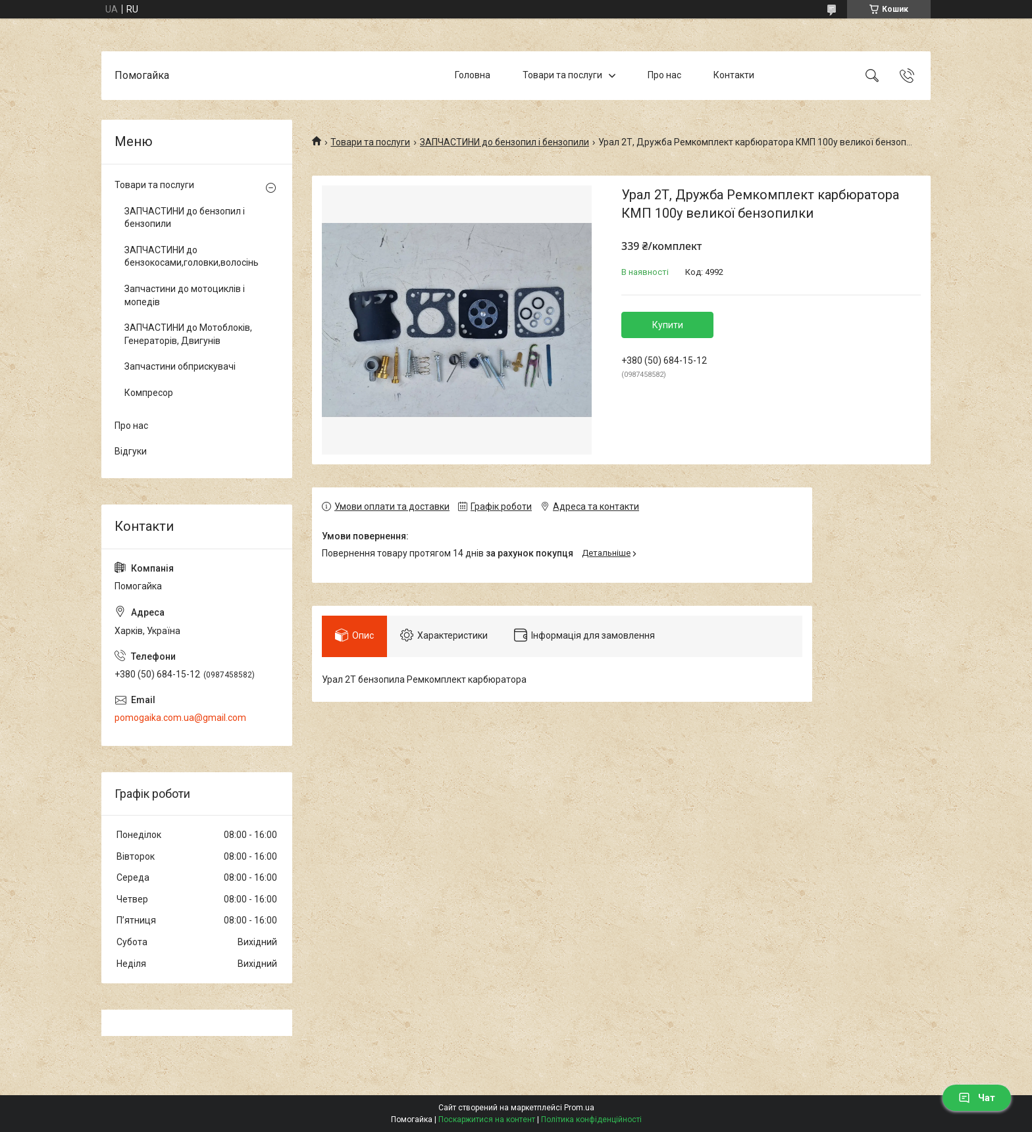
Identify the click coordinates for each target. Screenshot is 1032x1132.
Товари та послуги (562, 75)
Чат (976, 1098)
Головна (472, 75)
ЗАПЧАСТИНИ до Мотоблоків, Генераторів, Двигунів (188, 334)
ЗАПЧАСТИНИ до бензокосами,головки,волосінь (191, 256)
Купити (667, 325)
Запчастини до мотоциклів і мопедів (184, 295)
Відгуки (131, 451)
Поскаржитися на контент (486, 1119)
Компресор (148, 392)
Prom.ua (579, 1107)
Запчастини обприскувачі (180, 366)
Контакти (733, 75)
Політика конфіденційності (591, 1119)
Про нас (664, 75)
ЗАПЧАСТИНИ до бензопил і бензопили (504, 142)
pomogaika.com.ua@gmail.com (180, 717)
